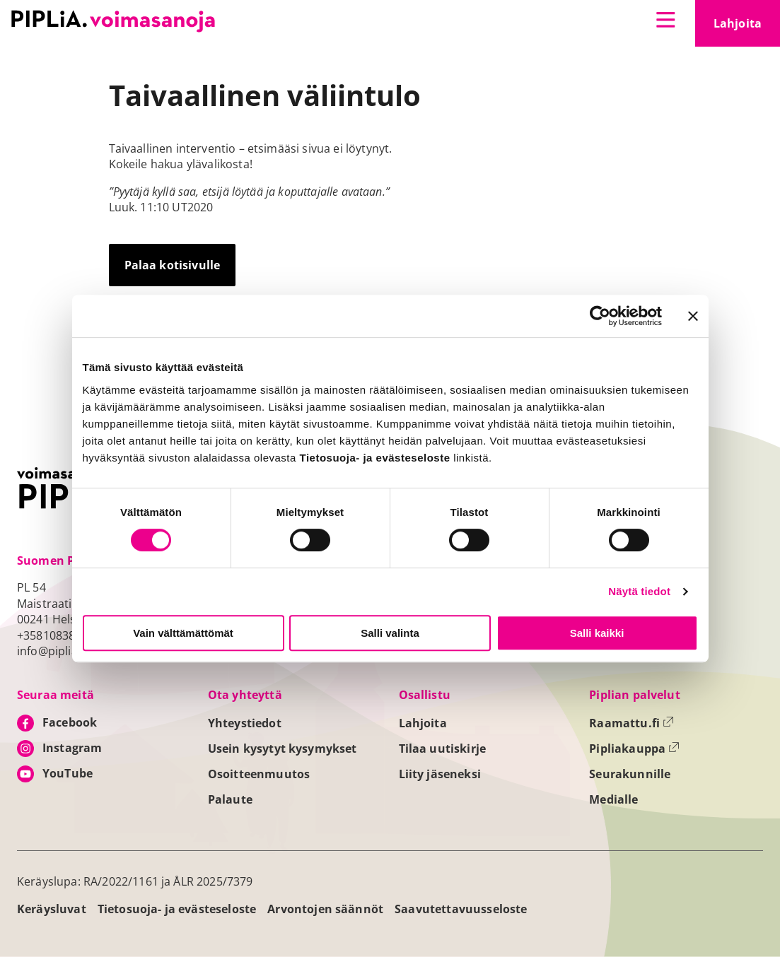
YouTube (67, 773)
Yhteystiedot (244, 723)
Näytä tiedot (639, 591)
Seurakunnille (629, 774)
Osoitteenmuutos (259, 774)
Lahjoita (747, 28)
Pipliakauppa (634, 748)
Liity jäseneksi (440, 774)
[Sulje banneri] (693, 316)
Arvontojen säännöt (325, 909)
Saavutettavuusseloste (461, 909)
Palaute (230, 799)
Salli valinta (390, 633)
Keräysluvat (51, 909)
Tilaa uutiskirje (443, 748)
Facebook (69, 722)
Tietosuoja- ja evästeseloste (177, 909)
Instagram (72, 748)
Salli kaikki (597, 633)
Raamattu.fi (631, 723)
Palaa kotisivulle (172, 265)
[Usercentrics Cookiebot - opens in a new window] (600, 316)
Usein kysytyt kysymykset (282, 748)
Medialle (613, 799)
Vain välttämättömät (183, 633)
